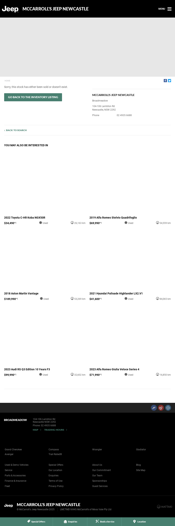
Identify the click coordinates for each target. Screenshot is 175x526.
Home (7, 81)
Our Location (55, 470)
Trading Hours (54, 429)
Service (8, 470)
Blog (138, 465)
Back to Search (16, 130)
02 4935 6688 (124, 115)
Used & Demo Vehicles (16, 465)
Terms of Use (55, 480)
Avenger (9, 454)
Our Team (97, 475)
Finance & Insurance (15, 480)
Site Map (140, 470)
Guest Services (100, 486)
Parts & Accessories (15, 475)
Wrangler (97, 449)
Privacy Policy (56, 486)
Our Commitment (101, 470)
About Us (97, 465)
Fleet (7, 486)
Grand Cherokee (13, 449)
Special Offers (56, 465)
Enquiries (53, 475)
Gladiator (141, 449)
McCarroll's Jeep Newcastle (55, 9)
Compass (54, 449)
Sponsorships (99, 480)
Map (35, 429)
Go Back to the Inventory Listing (33, 97)
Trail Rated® (55, 454)
